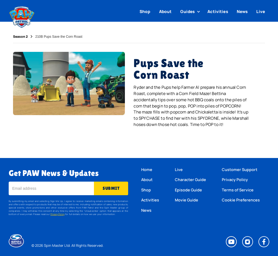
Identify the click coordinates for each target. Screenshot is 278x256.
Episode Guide (188, 189)
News (242, 11)
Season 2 (20, 37)
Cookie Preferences (241, 200)
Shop (145, 11)
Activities (217, 11)
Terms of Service (238, 189)
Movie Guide (186, 200)
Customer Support (239, 169)
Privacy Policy (57, 214)
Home (146, 169)
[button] (191, 11)
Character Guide (190, 179)
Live (260, 11)
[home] (22, 16)
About (165, 11)
